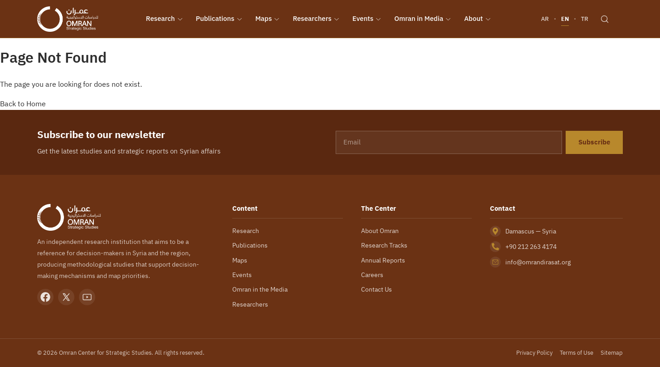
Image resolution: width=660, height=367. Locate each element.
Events (366, 19)
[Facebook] (45, 297)
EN (565, 19)
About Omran (380, 231)
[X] (66, 297)
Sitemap (612, 353)
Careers (372, 275)
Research (164, 19)
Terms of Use (576, 353)
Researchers (316, 19)
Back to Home (23, 103)
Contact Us (376, 289)
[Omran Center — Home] (67, 19)
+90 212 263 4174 (532, 247)
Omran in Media (422, 19)
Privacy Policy (534, 353)
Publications (219, 19)
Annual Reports (383, 260)
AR (545, 19)
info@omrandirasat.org (538, 262)
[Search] (604, 19)
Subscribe (594, 142)
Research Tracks (384, 245)
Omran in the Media (260, 289)
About (477, 19)
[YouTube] (87, 297)
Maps (267, 19)
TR (584, 19)
